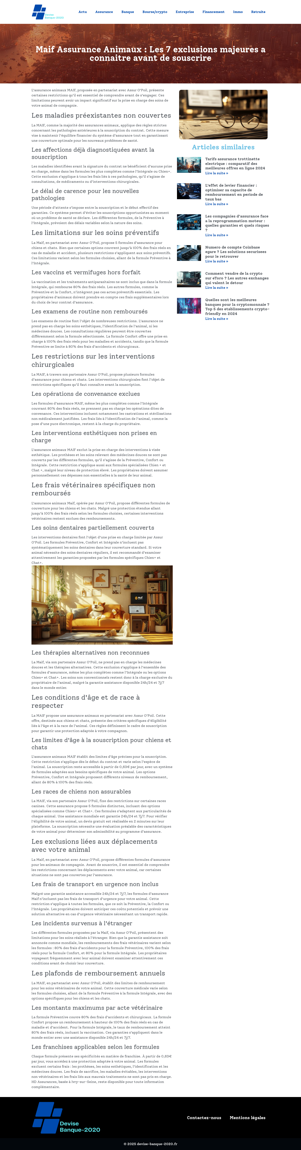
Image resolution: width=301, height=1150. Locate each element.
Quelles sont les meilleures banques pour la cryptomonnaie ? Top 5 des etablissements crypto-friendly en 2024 (237, 307)
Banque (127, 12)
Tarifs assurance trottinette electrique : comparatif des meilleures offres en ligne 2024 (235, 163)
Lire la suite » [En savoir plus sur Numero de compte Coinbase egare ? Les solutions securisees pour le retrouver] (216, 261)
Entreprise (185, 12)
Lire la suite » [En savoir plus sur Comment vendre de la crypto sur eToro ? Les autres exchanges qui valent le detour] (216, 288)
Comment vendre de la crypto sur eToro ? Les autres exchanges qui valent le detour (237, 278)
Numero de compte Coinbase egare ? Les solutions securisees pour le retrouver (235, 252)
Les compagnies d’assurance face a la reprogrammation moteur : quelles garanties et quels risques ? (237, 223)
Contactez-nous (204, 1117)
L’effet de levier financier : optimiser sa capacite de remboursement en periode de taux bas (234, 192)
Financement (214, 12)
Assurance (104, 12)
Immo (238, 12)
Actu (82, 12)
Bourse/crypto (155, 12)
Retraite (258, 12)
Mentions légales (247, 1117)
